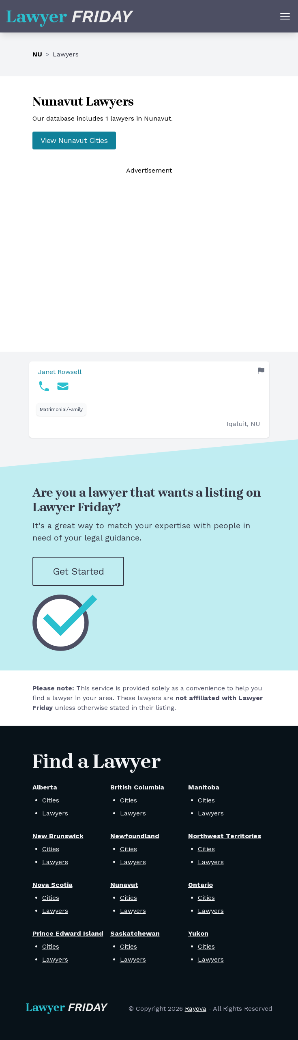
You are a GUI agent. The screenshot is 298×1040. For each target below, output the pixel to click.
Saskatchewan (135, 933)
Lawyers (55, 813)
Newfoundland (134, 836)
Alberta (44, 787)
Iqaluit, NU (243, 424)
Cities (50, 800)
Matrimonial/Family (61, 409)
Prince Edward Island (67, 933)
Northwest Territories (224, 836)
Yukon (198, 933)
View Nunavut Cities (74, 140)
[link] (149, 399)
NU (37, 54)
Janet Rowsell (59, 372)
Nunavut (124, 885)
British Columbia (137, 787)
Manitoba (203, 787)
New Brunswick (58, 836)
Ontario (200, 885)
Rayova (195, 1008)
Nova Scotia (52, 885)
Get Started (78, 571)
